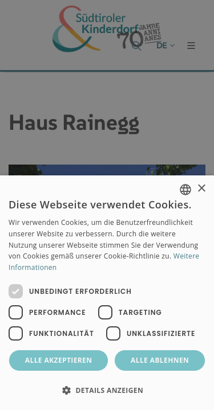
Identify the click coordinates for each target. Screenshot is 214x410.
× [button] (201, 188)
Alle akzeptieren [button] (58, 360)
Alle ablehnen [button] (160, 360)
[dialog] (107, 292)
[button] (107, 390)
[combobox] (185, 189)
